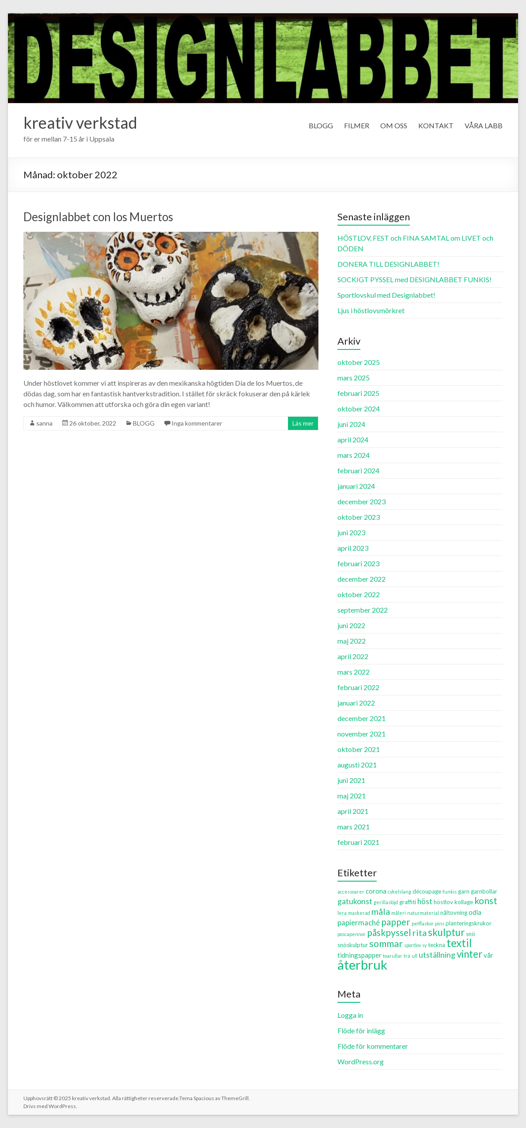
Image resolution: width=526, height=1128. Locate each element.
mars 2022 (353, 672)
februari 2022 (358, 687)
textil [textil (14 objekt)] (459, 942)
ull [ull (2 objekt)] (414, 956)
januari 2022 (356, 702)
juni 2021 (351, 780)
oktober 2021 (358, 749)
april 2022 (352, 656)
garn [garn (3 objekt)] (463, 891)
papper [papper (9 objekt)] (395, 921)
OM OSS (393, 125)
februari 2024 (358, 470)
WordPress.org (360, 1061)
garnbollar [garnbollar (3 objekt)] (484, 891)
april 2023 (352, 548)
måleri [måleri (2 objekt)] (398, 913)
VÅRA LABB (484, 125)
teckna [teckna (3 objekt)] (436, 944)
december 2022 (361, 579)
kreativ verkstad (80, 122)
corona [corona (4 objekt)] (376, 891)
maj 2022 (351, 641)
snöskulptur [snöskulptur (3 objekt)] (352, 944)
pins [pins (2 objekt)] (439, 923)
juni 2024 (351, 424)
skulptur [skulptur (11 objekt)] (446, 932)
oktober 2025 (358, 362)
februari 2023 (358, 563)
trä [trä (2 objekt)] (407, 956)
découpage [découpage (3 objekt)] (426, 891)
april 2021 (352, 811)
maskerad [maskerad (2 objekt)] (359, 913)
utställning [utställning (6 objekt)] (437, 954)
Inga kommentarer (196, 423)
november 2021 (361, 733)
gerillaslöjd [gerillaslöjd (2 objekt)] (386, 902)
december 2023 (361, 501)
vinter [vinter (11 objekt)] (469, 954)
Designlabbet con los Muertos (98, 217)
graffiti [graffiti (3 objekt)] (407, 901)
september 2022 (362, 610)
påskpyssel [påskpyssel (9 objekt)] (389, 932)
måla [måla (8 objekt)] (380, 911)
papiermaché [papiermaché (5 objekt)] (358, 922)
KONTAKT (436, 125)
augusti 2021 (357, 764)
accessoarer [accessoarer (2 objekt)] (350, 891)
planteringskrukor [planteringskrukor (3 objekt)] (469, 923)
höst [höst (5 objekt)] (424, 901)
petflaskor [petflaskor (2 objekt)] (423, 923)
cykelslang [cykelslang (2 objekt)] (399, 891)
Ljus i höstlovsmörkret (371, 310)
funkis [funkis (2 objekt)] (450, 891)
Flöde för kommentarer (372, 1046)
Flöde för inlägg (361, 1030)
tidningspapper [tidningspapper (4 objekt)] (359, 955)
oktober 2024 (358, 408)
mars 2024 (353, 455)
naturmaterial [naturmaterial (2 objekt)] (423, 913)
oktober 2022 (358, 594)
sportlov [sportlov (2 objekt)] (412, 945)
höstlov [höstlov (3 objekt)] (443, 901)
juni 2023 (351, 532)
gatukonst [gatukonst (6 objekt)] (354, 901)
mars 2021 (353, 826)
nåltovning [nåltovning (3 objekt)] (453, 912)
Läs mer (303, 423)
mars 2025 (353, 377)
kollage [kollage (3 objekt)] (463, 901)
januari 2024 (356, 486)
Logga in (350, 1015)
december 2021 (361, 718)
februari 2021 (358, 842)
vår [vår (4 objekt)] (488, 955)
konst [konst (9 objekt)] (485, 900)
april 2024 (352, 439)
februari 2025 (358, 393)
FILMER (356, 125)
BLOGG (321, 125)
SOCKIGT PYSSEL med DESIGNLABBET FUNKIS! (414, 279)
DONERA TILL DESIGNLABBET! (388, 264)
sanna (44, 423)
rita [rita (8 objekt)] (419, 932)
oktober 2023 (358, 517)
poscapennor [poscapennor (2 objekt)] (351, 934)
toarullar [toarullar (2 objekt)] (392, 956)
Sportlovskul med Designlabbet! (386, 295)
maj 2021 (351, 795)
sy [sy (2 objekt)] (424, 945)
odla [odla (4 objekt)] (475, 912)
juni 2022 (351, 625)
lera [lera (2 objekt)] (342, 913)
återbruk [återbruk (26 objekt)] (362, 964)
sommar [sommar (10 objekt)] (386, 943)
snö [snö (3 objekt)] (470, 933)
